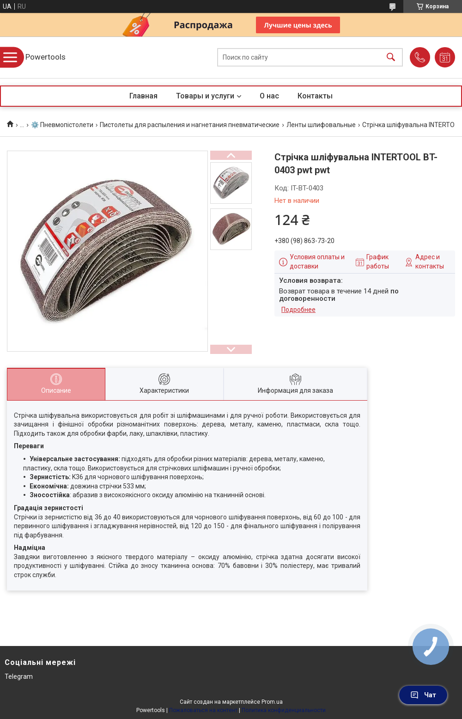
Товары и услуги (205, 95)
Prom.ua (272, 702)
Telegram (19, 676)
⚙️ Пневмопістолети (62, 124)
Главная (143, 95)
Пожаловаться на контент (203, 710)
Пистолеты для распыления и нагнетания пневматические (190, 124)
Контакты (315, 95)
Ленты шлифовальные (321, 124)
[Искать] (391, 57)
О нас (269, 95)
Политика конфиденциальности (284, 710)
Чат (423, 695)
